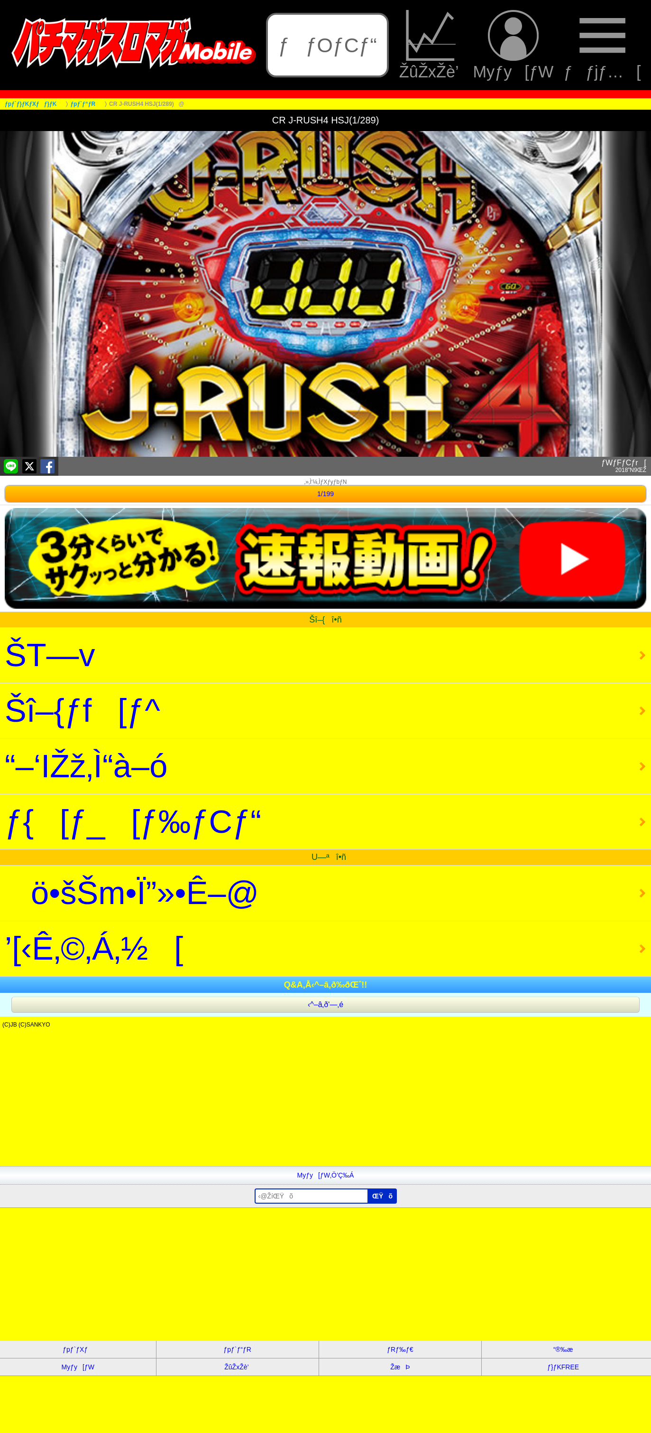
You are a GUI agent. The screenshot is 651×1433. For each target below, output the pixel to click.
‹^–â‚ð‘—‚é (325, 1004)
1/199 (325, 494)
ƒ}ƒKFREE (563, 1367)
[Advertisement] (284, 1099)
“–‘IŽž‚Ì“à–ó (86, 766)
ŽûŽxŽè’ (431, 45)
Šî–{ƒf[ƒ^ (82, 710)
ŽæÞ (400, 1367)
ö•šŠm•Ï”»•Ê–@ (132, 893)
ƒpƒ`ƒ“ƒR (237, 1349)
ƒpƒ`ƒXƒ (78, 1349)
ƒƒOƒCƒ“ (327, 45)
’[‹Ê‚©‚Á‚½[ (94, 948)
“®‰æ (563, 1349)
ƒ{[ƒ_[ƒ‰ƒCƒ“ (133, 821)
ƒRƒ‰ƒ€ (400, 1349)
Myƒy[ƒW (513, 45)
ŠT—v (50, 655)
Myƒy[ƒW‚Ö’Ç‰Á (325, 1175)
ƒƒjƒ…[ (602, 45)
